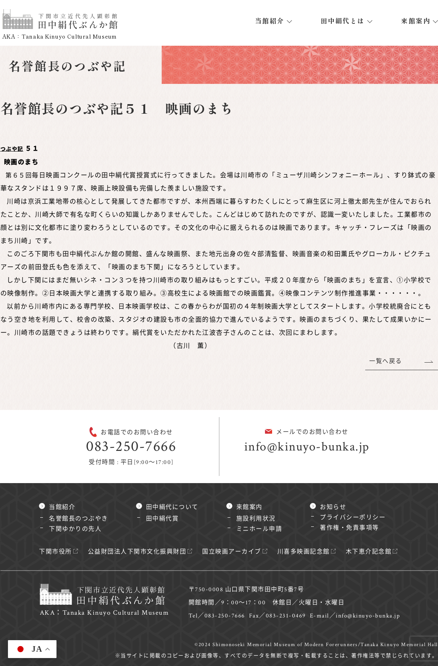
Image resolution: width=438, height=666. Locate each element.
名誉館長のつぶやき (78, 518)
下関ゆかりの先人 (75, 529)
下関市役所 (55, 551)
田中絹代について (172, 507)
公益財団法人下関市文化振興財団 (137, 551)
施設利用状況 (256, 518)
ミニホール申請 (259, 529)
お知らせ (333, 507)
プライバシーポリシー (352, 517)
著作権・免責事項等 (349, 528)
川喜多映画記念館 (303, 551)
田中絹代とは (343, 20)
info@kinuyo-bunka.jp (307, 447)
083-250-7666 (131, 446)
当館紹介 (269, 20)
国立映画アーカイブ (231, 551)
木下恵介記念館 (369, 551)
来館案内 (415, 20)
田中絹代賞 (162, 518)
